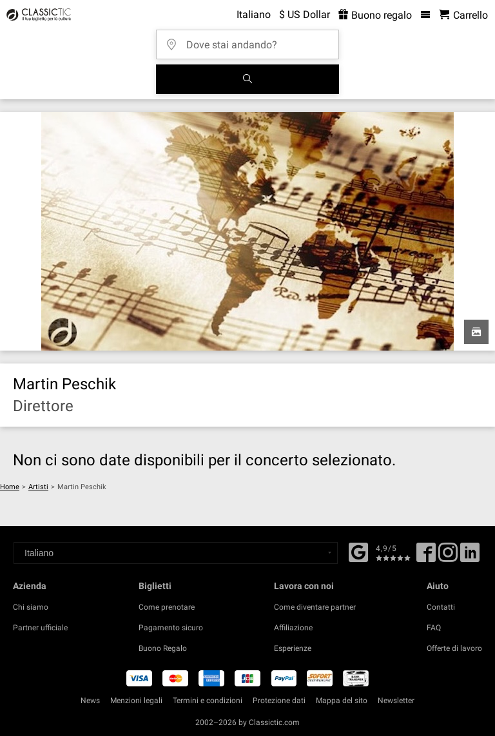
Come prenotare (167, 607)
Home (9, 487)
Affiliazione (293, 627)
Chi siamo (30, 607)
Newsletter (396, 700)
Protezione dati (279, 700)
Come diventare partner (315, 607)
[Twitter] (448, 556)
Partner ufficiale (40, 627)
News (90, 700)
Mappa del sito (341, 700)
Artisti (38, 487)
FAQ (434, 627)
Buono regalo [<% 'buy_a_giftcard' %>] (375, 15)
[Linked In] (470, 556)
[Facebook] (358, 551)
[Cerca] (247, 79)
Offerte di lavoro (454, 648)
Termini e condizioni (207, 700)
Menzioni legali (136, 700)
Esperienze (292, 648)
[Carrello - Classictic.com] (463, 15)
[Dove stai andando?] (251, 40)
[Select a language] (176, 553)
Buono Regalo (163, 648)
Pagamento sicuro (171, 627)
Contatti (441, 607)
